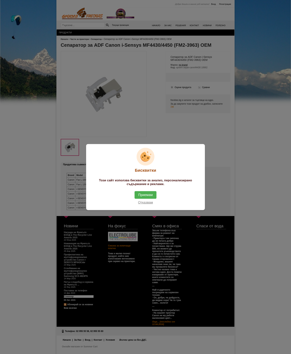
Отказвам (145, 202)
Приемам (145, 195)
